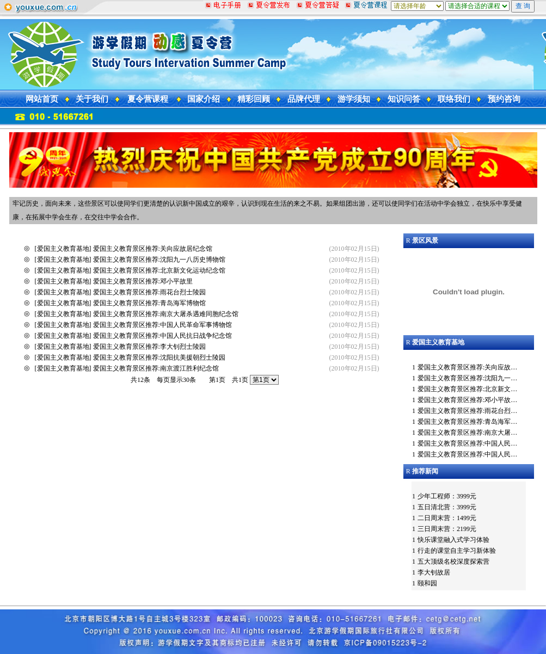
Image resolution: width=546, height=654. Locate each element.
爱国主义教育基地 (63, 248)
